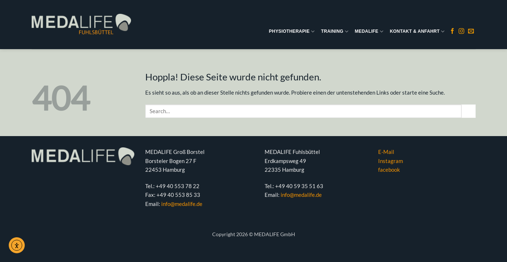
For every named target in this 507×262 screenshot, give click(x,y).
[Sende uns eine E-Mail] (471, 31)
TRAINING (334, 31)
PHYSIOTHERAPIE (291, 31)
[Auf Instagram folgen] (461, 31)
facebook (389, 169)
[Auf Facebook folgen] (452, 31)
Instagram (390, 161)
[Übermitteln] (468, 111)
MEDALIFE (369, 31)
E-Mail (386, 151)
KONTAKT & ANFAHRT (417, 31)
